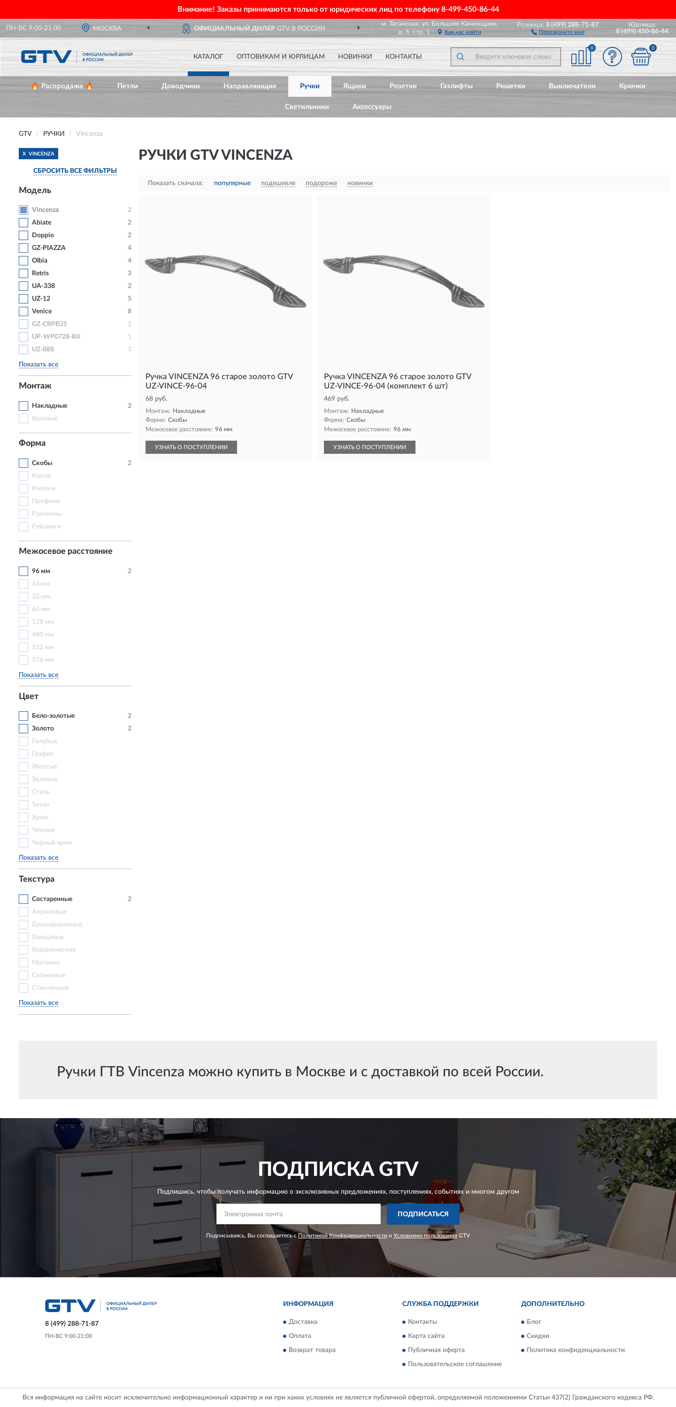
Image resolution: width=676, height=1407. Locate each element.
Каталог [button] (208, 57)
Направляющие (250, 86)
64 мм (41, 609)
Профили (46, 501)
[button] (557, 31)
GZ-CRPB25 (49, 324)
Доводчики (180, 86)
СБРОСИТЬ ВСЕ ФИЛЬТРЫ (75, 171)
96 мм (41, 571)
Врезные (45, 418)
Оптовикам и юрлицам (281, 57)
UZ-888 (43, 349)
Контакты (403, 57)
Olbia (39, 260)
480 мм (43, 634)
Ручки (310, 86)
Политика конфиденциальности (576, 1350)
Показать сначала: (175, 183)
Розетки (403, 86)
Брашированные (57, 924)
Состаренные (52, 899)
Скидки (538, 1336)
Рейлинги (46, 526)
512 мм (43, 647)
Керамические (54, 950)
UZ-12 (41, 298)
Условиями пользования (425, 1235)
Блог (534, 1322)
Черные (43, 830)
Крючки (632, 86)
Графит (43, 754)
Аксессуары (372, 106)
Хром (40, 817)
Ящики (354, 86)
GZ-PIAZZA (49, 248)
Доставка (303, 1322)
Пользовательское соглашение (455, 1364)
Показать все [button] (38, 364)
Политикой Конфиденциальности (342, 1235)
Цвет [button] (28, 696)
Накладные (49, 406)
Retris (40, 273)
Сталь (41, 792)
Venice (42, 311)
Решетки (510, 86)
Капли (41, 476)
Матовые (46, 962)
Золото (43, 728)
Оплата (300, 1336)
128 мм (43, 622)
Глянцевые (48, 937)
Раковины (47, 514)
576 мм (43, 660)
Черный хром (52, 843)
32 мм (41, 596)
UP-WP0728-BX (56, 337)
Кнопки (43, 488)
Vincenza (45, 210)
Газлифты (456, 86)
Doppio (43, 235)
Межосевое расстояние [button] (66, 551)
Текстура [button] (36, 879)
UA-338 (43, 286)
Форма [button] (32, 443)
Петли (127, 86)
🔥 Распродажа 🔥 (62, 86)
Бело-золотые (53, 716)
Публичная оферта (436, 1350)
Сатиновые (48, 975)
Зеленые (45, 779)
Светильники (307, 106)
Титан (40, 804)
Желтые (44, 766)
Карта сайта (426, 1336)
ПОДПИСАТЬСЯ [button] (423, 1214)
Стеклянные (50, 988)
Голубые (44, 741)
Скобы (42, 463)
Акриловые (49, 912)
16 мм (41, 584)
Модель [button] (35, 191)
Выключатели (572, 86)
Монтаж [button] (35, 386)
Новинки (355, 57)
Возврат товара (312, 1350)
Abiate (41, 222)
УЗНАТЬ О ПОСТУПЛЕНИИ (191, 447)
